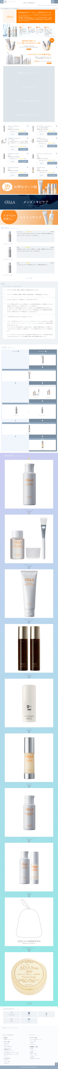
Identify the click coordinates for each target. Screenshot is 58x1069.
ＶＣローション (10, 323)
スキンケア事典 (33, 1041)
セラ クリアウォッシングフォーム (44, 126)
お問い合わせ (6, 1063)
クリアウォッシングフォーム (25, 321)
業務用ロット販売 (33, 1053)
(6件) (54, 131)
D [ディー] (6, 1055)
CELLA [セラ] (6, 1043)
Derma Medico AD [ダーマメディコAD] (11, 1054)
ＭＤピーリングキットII (37, 321)
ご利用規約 (32, 1056)
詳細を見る (13, 149)
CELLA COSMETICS (8, 1035)
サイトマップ (32, 1035)
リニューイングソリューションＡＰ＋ (23, 323)
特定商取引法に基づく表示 (35, 1058)
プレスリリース (33, 1050)
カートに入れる (23, 149)
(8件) (25, 146)
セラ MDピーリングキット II (14, 138)
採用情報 (31, 1051)
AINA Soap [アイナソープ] (9, 1050)
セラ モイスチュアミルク (13, 167)
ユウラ (11, 294)
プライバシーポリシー (34, 1055)
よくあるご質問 (7, 1061)
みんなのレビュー (33, 1044)
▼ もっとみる (29, 278)
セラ (8, 294)
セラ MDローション (41, 138)
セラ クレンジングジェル (13, 126)
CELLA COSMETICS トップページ (8, 8)
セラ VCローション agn (13, 153)
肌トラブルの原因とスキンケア (36, 1039)
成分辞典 (31, 1042)
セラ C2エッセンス (41, 167)
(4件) (25, 131)
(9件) (25, 158)
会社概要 (31, 1048)
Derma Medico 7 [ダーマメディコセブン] (11, 1052)
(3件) (25, 172)
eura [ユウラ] (6, 1045)
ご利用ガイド (6, 1059)
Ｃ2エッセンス (35, 323)
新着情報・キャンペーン (8, 1039)
